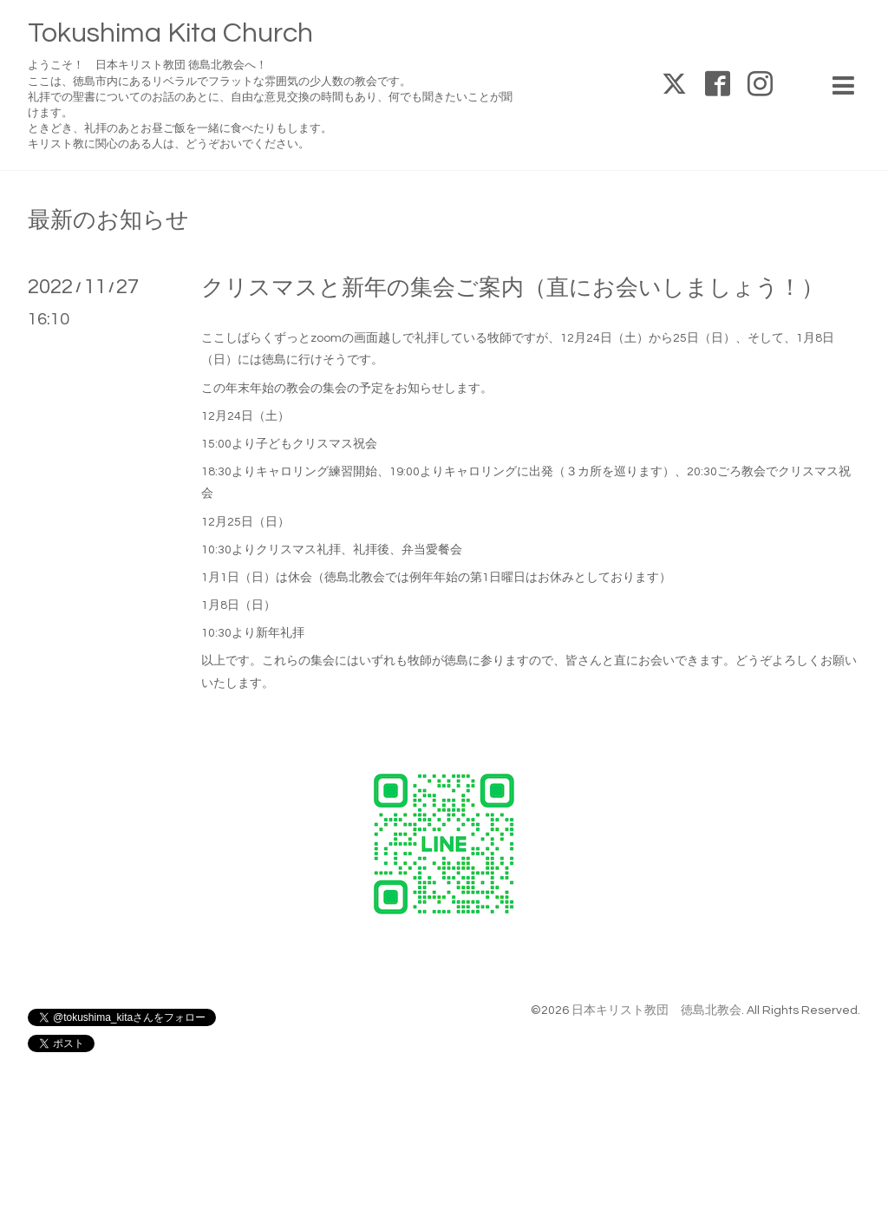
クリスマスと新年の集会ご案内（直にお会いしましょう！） (512, 288)
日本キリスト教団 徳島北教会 (656, 1010)
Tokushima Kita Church (170, 33)
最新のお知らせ (108, 220)
